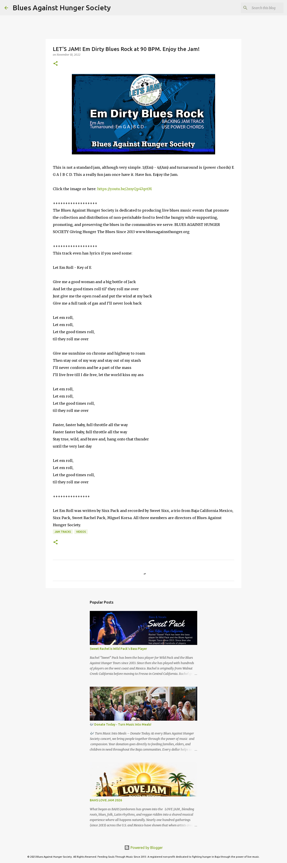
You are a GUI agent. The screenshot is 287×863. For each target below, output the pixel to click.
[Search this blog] (259, 7)
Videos (81, 531)
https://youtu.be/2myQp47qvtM (124, 189)
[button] (55, 64)
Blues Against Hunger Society (62, 8)
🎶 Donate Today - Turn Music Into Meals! (120, 724)
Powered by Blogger (143, 848)
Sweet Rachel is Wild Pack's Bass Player (118, 648)
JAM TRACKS (63, 531)
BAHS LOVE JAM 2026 (106, 800)
